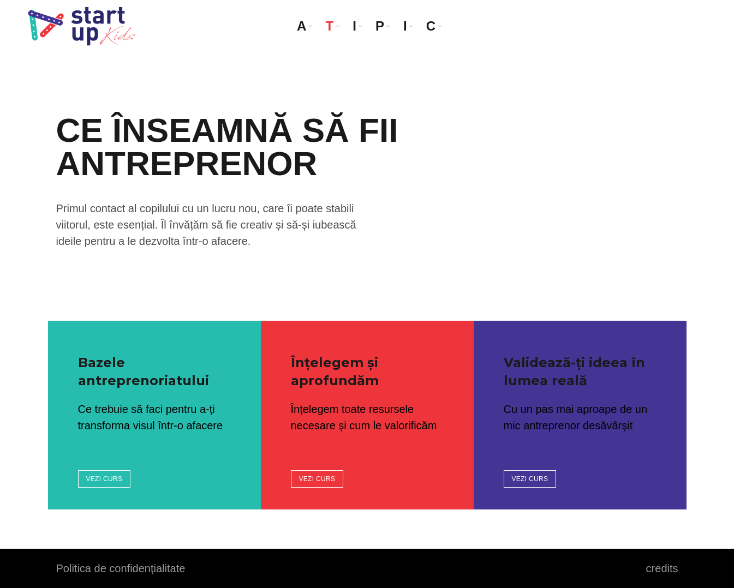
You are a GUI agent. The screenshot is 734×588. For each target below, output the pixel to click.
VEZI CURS (104, 479)
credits (662, 568)
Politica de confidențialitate (121, 568)
